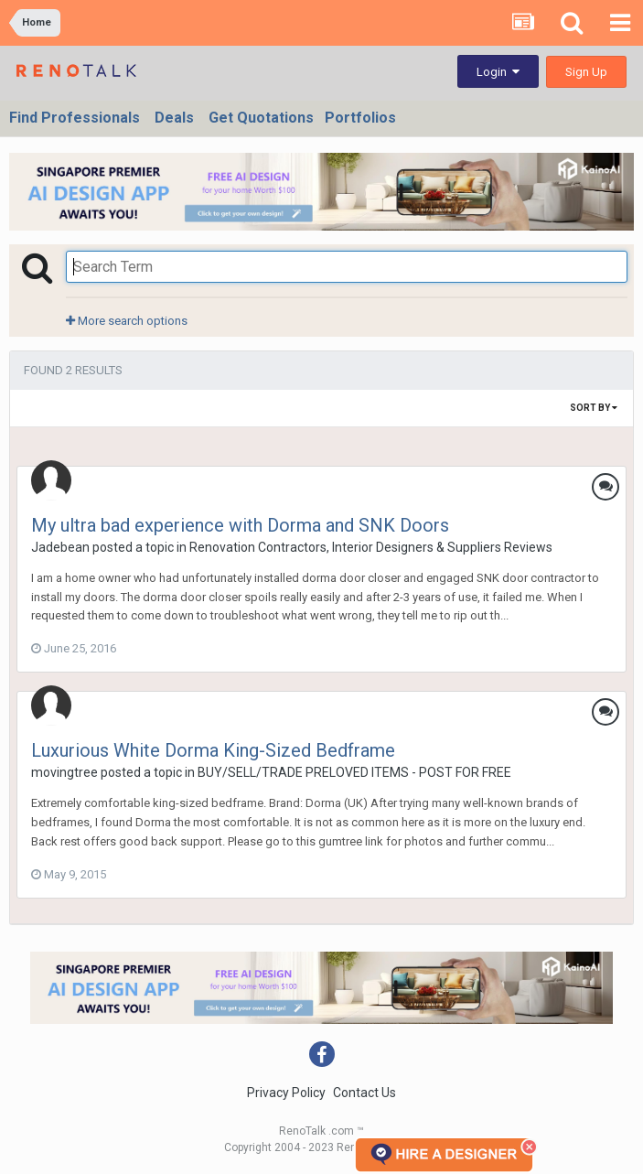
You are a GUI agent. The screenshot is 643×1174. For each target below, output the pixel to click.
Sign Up (586, 72)
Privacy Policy (286, 1092)
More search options (127, 321)
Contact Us (364, 1092)
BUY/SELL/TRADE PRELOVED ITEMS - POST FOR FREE (354, 772)
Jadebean (60, 547)
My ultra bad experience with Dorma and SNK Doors (240, 525)
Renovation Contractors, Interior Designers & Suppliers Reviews (370, 547)
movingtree (64, 772)
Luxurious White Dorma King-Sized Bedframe (213, 750)
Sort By (593, 408)
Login (498, 72)
